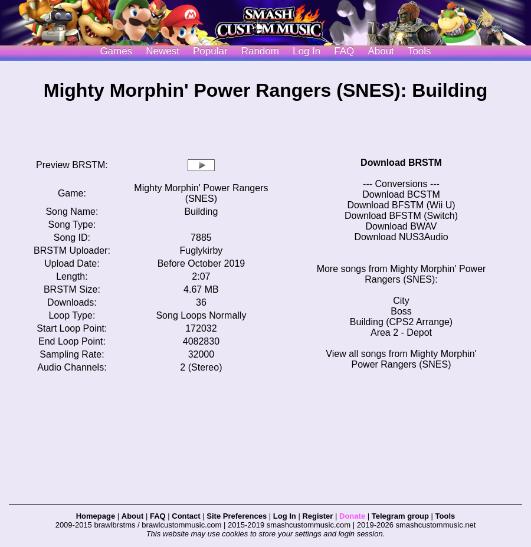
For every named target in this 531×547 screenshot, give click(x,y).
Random (260, 51)
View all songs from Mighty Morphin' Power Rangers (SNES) (401, 359)
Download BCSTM (401, 194)
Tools (419, 51)
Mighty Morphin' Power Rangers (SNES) (201, 193)
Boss (401, 311)
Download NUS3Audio (401, 237)
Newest (162, 51)
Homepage (95, 516)
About (381, 51)
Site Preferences (236, 516)
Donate (352, 516)
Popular (210, 51)
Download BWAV (401, 226)
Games (116, 51)
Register (317, 516)
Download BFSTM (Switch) (401, 216)
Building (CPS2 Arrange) (401, 322)
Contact (186, 516)
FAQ (344, 51)
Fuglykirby (200, 250)
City (401, 301)
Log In (284, 516)
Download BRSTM (401, 163)
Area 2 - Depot (401, 332)
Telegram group (400, 516)
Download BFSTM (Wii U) (401, 205)
